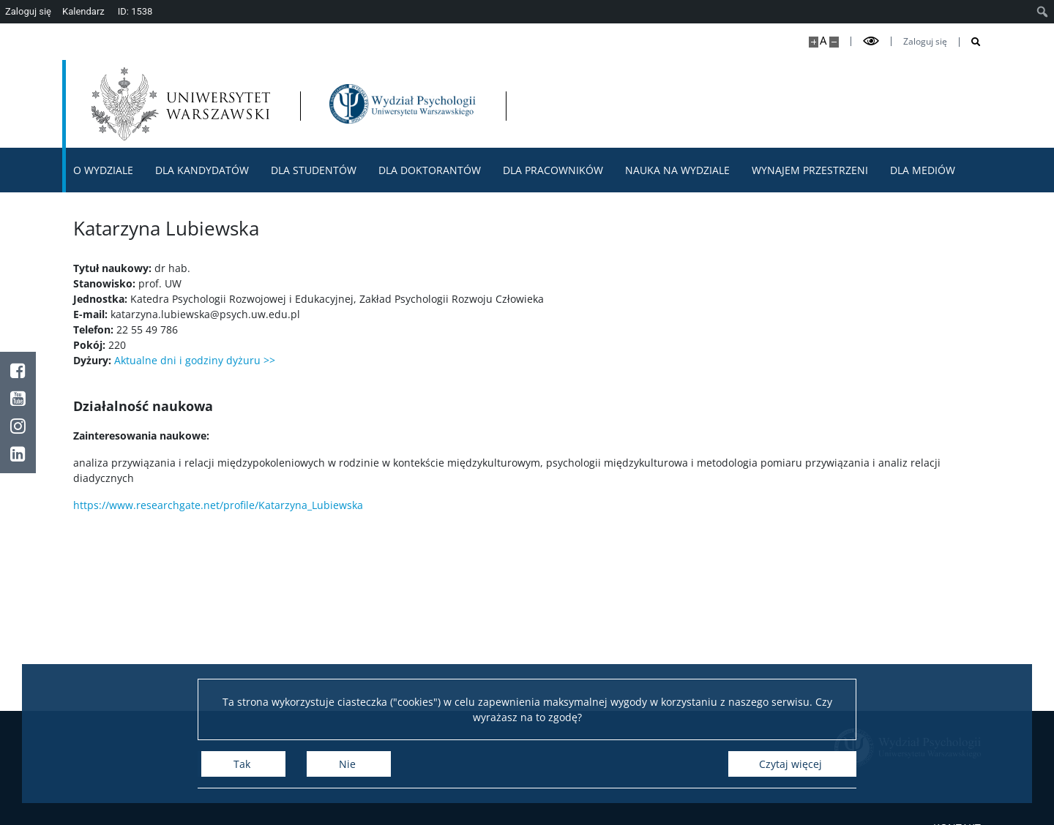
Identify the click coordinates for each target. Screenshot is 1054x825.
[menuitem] (1042, 11)
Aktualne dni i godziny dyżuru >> (194, 360)
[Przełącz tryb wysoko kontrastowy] (871, 41)
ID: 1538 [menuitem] (135, 11)
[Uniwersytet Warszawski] (180, 103)
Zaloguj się (925, 41)
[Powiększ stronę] (813, 42)
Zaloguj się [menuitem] (28, 11)
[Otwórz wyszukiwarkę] (970, 42)
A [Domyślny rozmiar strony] (823, 40)
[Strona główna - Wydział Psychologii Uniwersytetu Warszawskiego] (402, 103)
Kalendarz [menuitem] (83, 11)
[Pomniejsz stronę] (834, 42)
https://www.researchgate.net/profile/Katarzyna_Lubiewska (218, 505)
